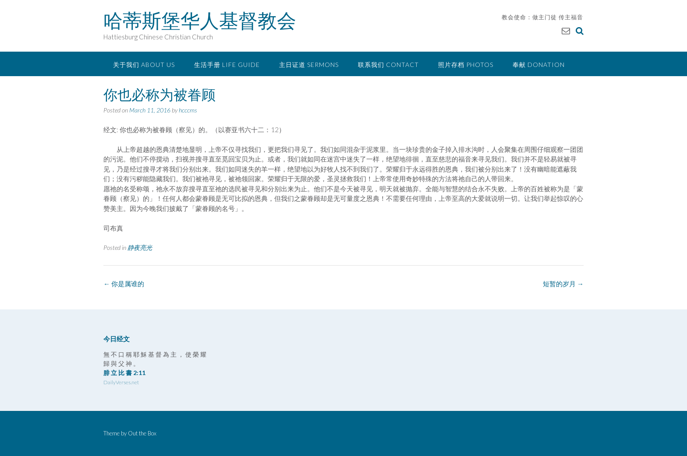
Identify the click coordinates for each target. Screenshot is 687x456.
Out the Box (142, 433)
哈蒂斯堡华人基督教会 (199, 21)
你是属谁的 (123, 284)
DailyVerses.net (121, 382)
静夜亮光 (139, 247)
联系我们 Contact (388, 64)
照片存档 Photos (465, 64)
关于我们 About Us (144, 64)
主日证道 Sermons (309, 64)
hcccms (188, 110)
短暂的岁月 (563, 284)
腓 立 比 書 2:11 (124, 372)
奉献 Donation (539, 64)
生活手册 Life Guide (227, 64)
